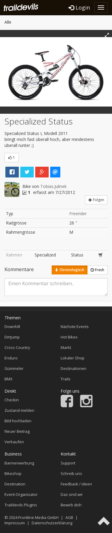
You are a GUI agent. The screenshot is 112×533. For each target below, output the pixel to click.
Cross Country (17, 347)
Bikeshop (13, 473)
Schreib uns (71, 473)
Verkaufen (14, 441)
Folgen (96, 199)
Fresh (97, 269)
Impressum (14, 523)
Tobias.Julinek (53, 186)
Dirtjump (12, 337)
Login (79, 7)
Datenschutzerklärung (52, 523)
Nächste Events (75, 326)
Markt (66, 347)
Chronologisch (69, 269)
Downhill (12, 326)
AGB (69, 517)
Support (68, 463)
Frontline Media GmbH (38, 517)
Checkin (11, 400)
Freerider (78, 213)
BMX (8, 379)
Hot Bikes (69, 337)
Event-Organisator (21, 494)
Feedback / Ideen (76, 484)
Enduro (11, 358)
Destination (14, 484)
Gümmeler (14, 368)
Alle (7, 22)
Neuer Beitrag (17, 431)
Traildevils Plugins (20, 505)
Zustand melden (19, 410)
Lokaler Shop (73, 358)
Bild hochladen (17, 420)
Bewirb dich (71, 505)
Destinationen (73, 368)
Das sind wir (72, 494)
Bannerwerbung (19, 463)
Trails (65, 379)
